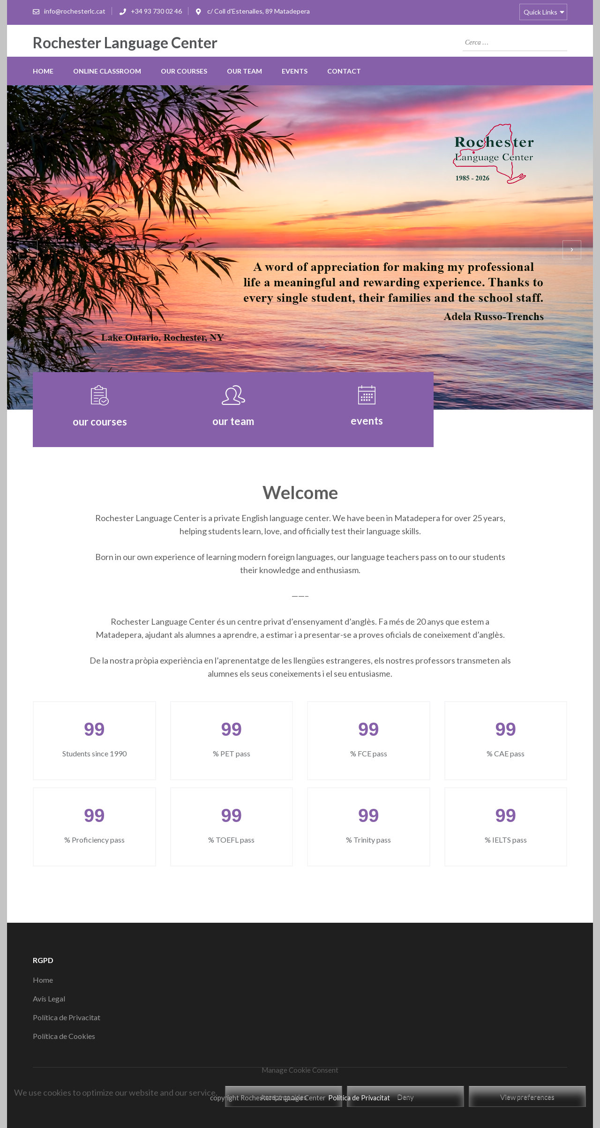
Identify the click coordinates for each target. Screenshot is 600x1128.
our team (244, 71)
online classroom (107, 71)
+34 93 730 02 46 (156, 11)
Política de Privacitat (66, 1017)
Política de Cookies (64, 1035)
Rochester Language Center (125, 42)
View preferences (527, 1096)
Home (43, 71)
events (367, 420)
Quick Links (540, 12)
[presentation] (28, 249)
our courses (184, 71)
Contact (344, 71)
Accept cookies (283, 1096)
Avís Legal (49, 998)
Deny (405, 1096)
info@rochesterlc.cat (74, 11)
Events (295, 71)
